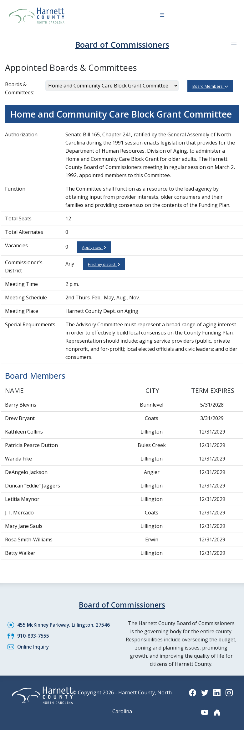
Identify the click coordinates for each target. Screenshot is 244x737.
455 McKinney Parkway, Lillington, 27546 (65, 624)
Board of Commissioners (122, 44)
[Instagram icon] (229, 692)
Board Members (210, 86)
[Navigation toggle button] (162, 16)
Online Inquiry (34, 646)
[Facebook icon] (192, 692)
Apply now (94, 247)
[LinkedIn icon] (217, 692)
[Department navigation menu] (234, 44)
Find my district (104, 264)
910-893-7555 (33, 635)
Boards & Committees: (19, 88)
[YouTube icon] (204, 711)
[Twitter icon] (204, 692)
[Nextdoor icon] (217, 711)
